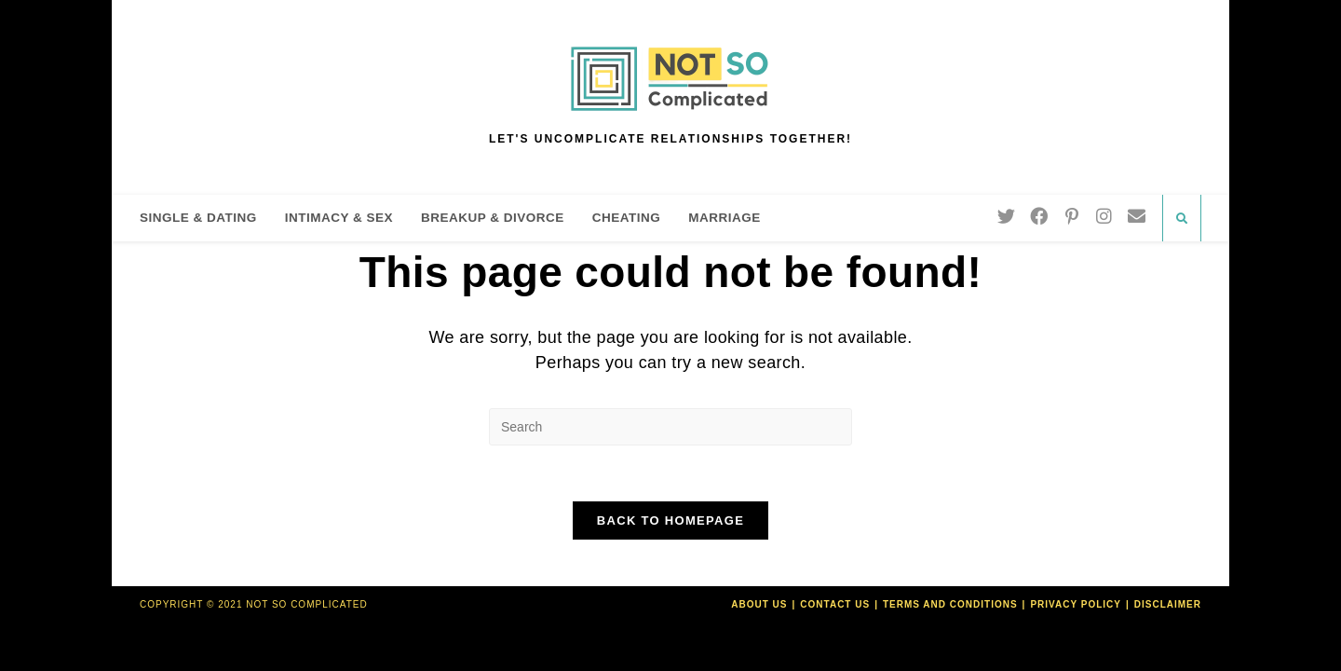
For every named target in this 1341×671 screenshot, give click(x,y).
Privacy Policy (1075, 604)
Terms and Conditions (950, 604)
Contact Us (835, 604)
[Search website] (1182, 219)
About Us (759, 604)
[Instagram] (1104, 216)
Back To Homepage (670, 520)
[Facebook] (1039, 216)
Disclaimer (1167, 604)
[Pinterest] (1071, 216)
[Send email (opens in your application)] (1136, 216)
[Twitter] (1006, 216)
